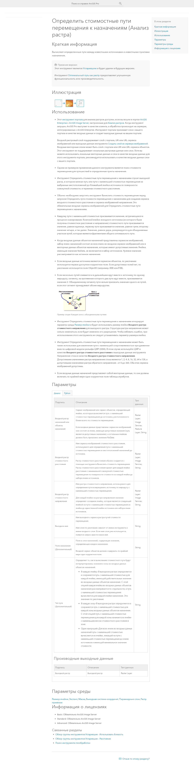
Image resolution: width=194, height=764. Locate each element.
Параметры (160, 39)
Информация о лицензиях (167, 48)
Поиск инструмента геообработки (72, 743)
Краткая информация (165, 26)
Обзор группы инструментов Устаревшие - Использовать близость (89, 734)
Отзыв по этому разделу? (136, 758)
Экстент (73, 699)
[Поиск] (120, 3)
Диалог (57, 393)
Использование (162, 35)
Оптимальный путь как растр (84, 75)
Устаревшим (90, 68)
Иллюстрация (161, 31)
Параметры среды (163, 44)
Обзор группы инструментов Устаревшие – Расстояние (83, 739)
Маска (81, 699)
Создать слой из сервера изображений (128, 143)
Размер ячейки (82, 325)
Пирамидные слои (129, 699)
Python (67, 393)
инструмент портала (72, 119)
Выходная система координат (102, 699)
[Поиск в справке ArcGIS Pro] (94, 3)
